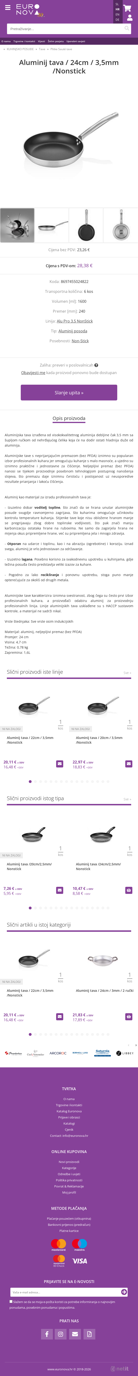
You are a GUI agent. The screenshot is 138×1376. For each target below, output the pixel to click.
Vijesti (41, 41)
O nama (6, 41)
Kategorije (69, 1168)
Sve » (127, 672)
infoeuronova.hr (75, 1136)
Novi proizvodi (69, 1162)
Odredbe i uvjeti (69, 1174)
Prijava (127, 22)
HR (118, 9)
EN (117, 14)
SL (117, 4)
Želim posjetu (56, 41)
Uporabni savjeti (76, 41)
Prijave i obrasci (69, 1117)
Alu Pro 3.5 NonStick (75, 321)
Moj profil (69, 1192)
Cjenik (69, 1129)
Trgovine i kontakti (24, 41)
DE (117, 20)
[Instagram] (61, 1334)
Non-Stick (80, 340)
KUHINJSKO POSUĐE (20, 49)
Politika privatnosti (69, 1180)
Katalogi (69, 1123)
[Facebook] (47, 1334)
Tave (42, 49)
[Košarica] (126, 8)
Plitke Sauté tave (61, 49)
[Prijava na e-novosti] (124, 1292)
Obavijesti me (33, 372)
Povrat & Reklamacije (69, 1186)
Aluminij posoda (73, 331)
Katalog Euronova (69, 1111)
